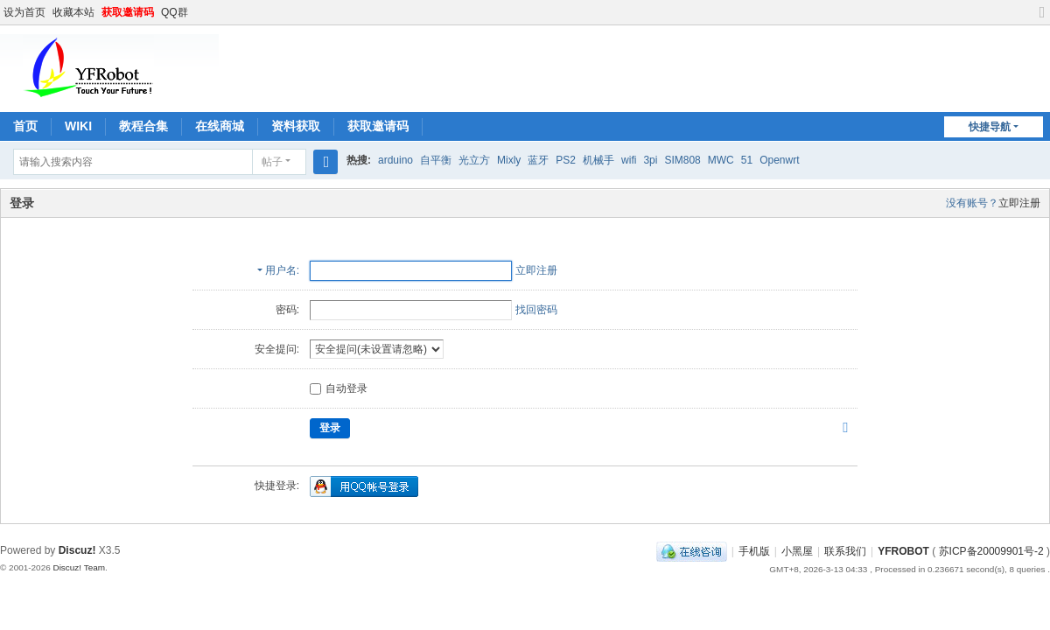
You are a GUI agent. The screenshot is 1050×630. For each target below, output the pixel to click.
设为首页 (25, 12)
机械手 (598, 160)
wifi (628, 160)
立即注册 (1019, 203)
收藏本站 (73, 12)
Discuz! (77, 550)
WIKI (78, 126)
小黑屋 (797, 551)
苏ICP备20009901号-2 (991, 551)
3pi (650, 160)
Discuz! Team (78, 567)
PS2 (566, 160)
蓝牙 (538, 160)
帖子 (272, 162)
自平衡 (436, 160)
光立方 (474, 160)
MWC (721, 160)
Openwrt (779, 160)
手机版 (754, 551)
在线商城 (219, 126)
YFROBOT (903, 551)
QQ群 (174, 12)
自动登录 (339, 388)
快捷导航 (990, 127)
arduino (395, 160)
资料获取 (295, 126)
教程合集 (143, 126)
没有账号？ (972, 203)
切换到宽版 (1042, 19)
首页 (25, 126)
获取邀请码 (128, 12)
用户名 (281, 270)
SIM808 (682, 160)
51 (746, 160)
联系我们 (845, 551)
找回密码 (536, 310)
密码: (287, 310)
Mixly (509, 160)
